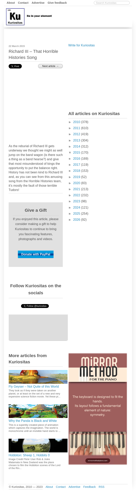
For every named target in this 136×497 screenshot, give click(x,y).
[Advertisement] (97, 78)
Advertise (38, 2)
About (11, 2)
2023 (77, 201)
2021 (77, 189)
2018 (77, 170)
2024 (77, 207)
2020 (77, 183)
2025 (77, 213)
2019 (77, 177)
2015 (77, 152)
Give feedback (57, 2)
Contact (23, 2)
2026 (77, 219)
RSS (102, 486)
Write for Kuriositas (81, 45)
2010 (77, 122)
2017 (77, 164)
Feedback (89, 486)
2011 (77, 128)
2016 (77, 158)
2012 (77, 134)
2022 (77, 195)
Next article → (50, 66)
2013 (77, 140)
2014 (77, 146)
